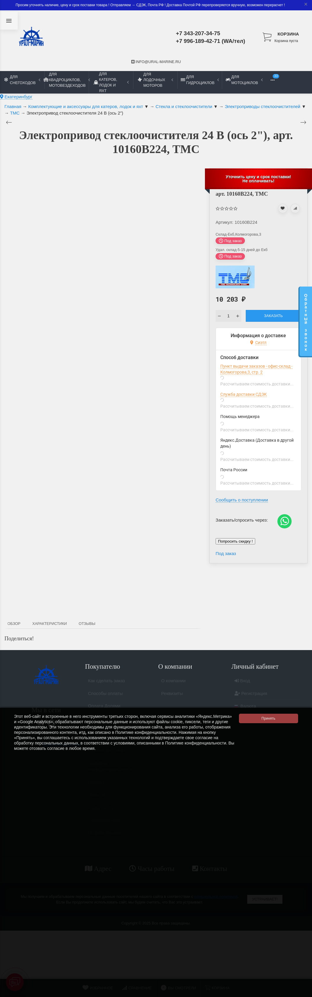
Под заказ (226, 553)
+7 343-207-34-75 (198, 33)
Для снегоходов (22, 80)
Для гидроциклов (200, 80)
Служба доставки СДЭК (243, 394)
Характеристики (49, 623)
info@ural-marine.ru (156, 62)
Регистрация (251, 695)
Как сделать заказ (106, 683)
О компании (173, 683)
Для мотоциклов (244, 80)
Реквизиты (172, 695)
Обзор (13, 623)
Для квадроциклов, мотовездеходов (66, 80)
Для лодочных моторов (155, 80)
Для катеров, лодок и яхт (111, 82)
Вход (242, 683)
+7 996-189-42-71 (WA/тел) (210, 41)
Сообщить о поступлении (242, 499)
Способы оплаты (105, 695)
